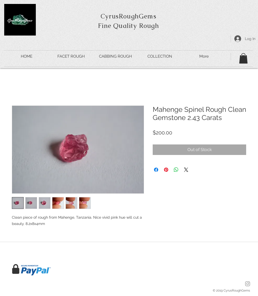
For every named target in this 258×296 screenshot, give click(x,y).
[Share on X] (186, 170)
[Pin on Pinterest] (166, 170)
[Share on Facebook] (156, 170)
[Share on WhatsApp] (176, 170)
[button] (243, 58)
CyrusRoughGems (128, 16)
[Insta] (247, 283)
